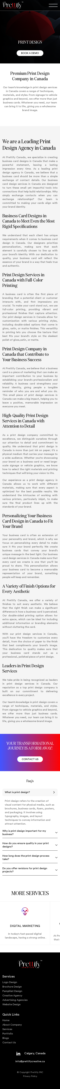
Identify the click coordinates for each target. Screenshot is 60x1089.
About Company (12, 1024)
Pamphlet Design (12, 991)
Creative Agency (12, 995)
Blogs (5, 1038)
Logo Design (9, 982)
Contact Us (9, 1042)
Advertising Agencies (15, 1000)
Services (7, 1029)
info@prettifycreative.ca (30, 1061)
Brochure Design (12, 986)
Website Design (11, 1004)
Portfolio (7, 1033)
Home (5, 1020)
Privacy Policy (30, 1076)
